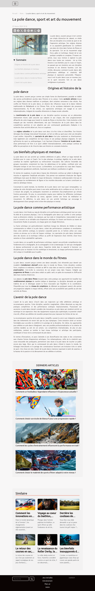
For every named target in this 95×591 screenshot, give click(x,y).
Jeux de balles (47, 578)
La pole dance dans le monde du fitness (28, 78)
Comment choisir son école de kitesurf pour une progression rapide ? (46, 418)
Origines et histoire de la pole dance (27, 64)
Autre (21, 13)
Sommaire (21, 60)
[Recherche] (20, 579)
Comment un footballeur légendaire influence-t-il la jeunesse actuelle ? (46, 392)
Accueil (14, 13)
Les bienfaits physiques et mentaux (27, 69)
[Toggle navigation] (15, 4)
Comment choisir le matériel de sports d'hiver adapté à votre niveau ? (46, 472)
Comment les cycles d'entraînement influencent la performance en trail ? (47, 445)
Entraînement (47, 581)
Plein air (47, 584)
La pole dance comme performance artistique (30, 73)
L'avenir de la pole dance (23, 82)
